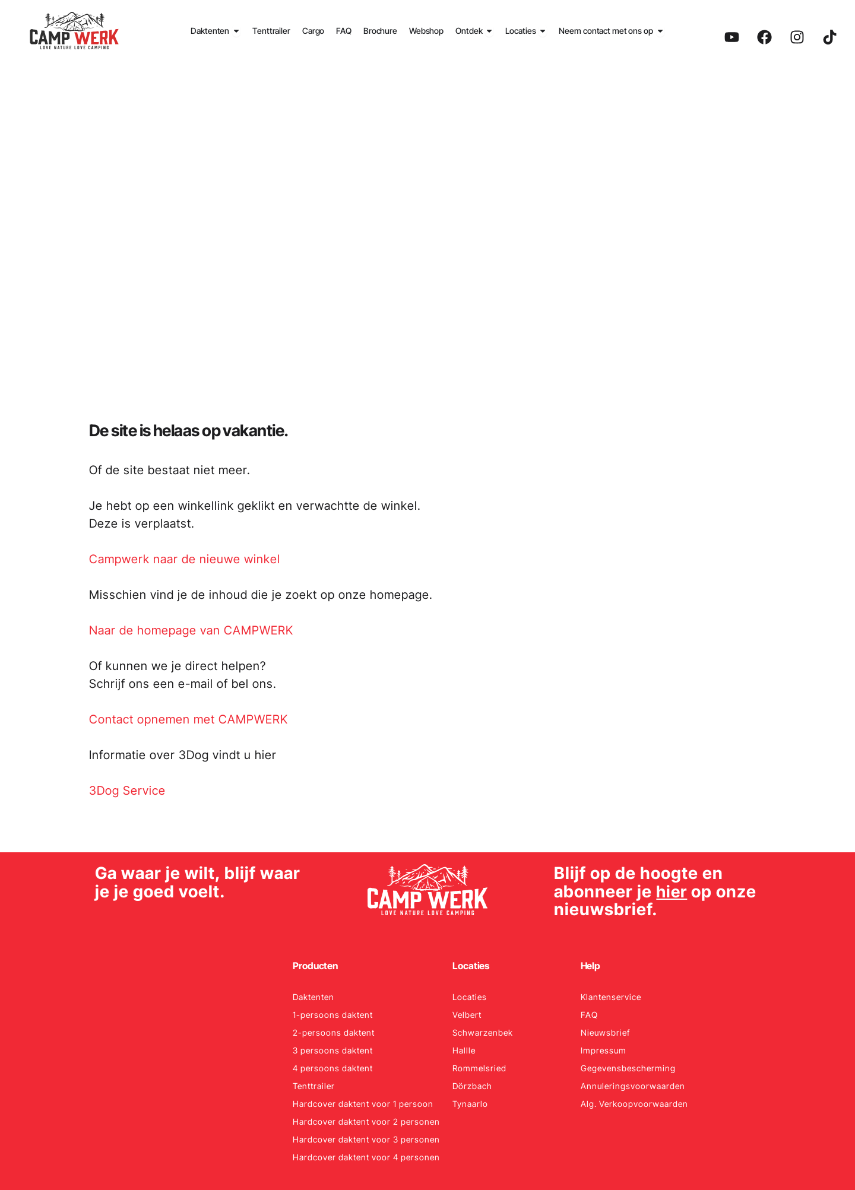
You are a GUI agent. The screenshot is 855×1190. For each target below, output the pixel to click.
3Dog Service (127, 790)
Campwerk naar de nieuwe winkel (184, 559)
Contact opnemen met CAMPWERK (188, 719)
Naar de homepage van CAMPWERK (191, 630)
